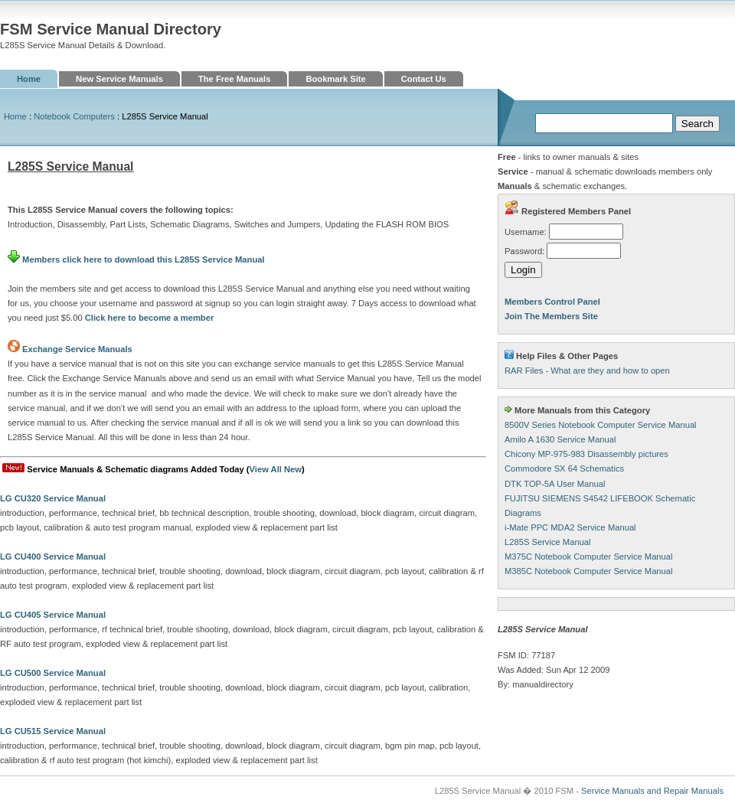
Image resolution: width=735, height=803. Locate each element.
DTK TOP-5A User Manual (555, 483)
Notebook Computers (74, 116)
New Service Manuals (119, 78)
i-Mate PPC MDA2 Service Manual (570, 527)
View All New (276, 469)
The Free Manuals (234, 78)
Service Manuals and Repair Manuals (652, 790)
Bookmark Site (335, 78)
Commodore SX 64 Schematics (564, 468)
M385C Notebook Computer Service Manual (589, 571)
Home (29, 78)
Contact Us (423, 78)
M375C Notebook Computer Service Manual (589, 556)
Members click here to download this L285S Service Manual (136, 259)
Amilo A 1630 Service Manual (560, 439)
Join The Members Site (551, 316)
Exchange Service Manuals (77, 349)
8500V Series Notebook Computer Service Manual (601, 424)
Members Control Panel (552, 301)
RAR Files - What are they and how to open (587, 370)
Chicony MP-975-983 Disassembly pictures (586, 454)
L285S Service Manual (548, 542)
